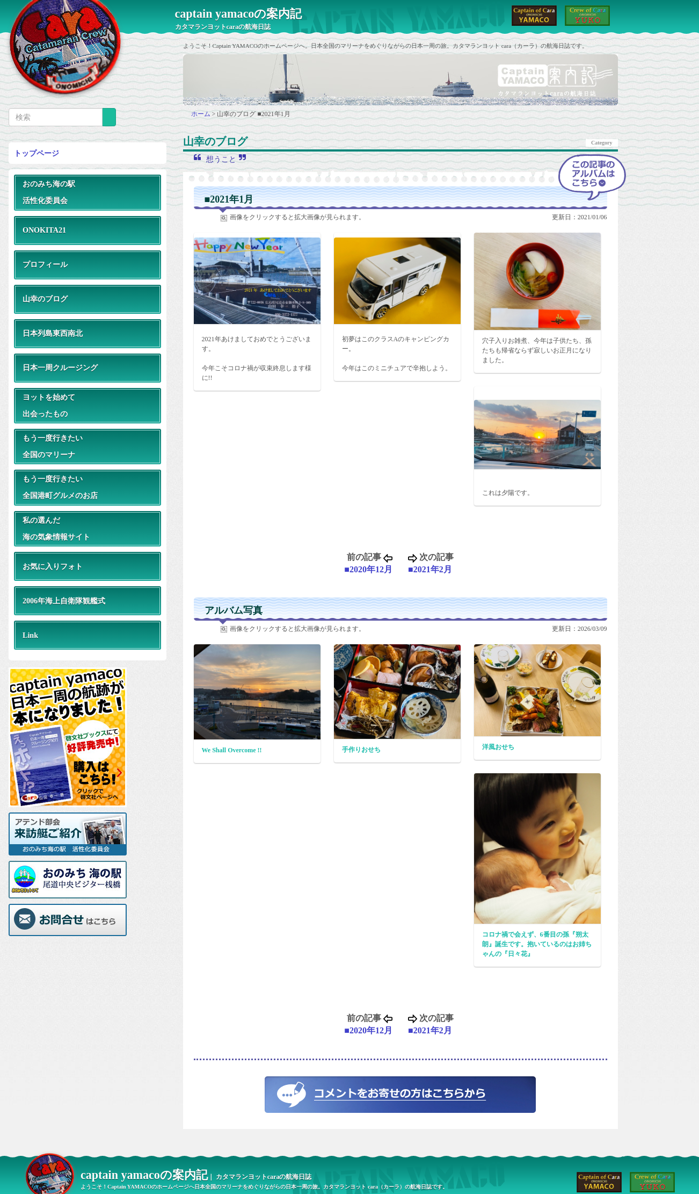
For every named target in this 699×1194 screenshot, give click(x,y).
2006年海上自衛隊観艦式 (64, 600)
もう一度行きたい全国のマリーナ (53, 446)
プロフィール (45, 264)
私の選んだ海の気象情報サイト (56, 528)
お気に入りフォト (53, 566)
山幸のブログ (45, 298)
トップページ (36, 153)
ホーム (201, 114)
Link (30, 635)
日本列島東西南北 (53, 333)
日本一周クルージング (60, 367)
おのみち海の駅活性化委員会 (49, 192)
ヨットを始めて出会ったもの (49, 405)
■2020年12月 (368, 569)
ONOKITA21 (44, 230)
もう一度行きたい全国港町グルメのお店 (60, 487)
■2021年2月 (430, 569)
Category (601, 143)
